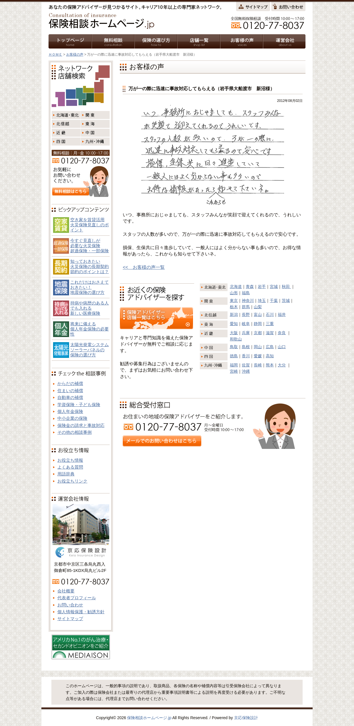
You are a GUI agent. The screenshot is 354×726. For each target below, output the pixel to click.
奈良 (282, 332)
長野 (246, 314)
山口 (282, 346)
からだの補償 (70, 383)
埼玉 (262, 300)
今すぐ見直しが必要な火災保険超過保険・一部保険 (89, 245)
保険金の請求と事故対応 (80, 425)
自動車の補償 (70, 397)
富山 (258, 314)
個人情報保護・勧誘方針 (80, 611)
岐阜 (246, 323)
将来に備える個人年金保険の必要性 (89, 328)
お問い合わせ (70, 604)
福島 (246, 293)
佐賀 (246, 365)
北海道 (236, 286)
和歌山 (236, 339)
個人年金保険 (70, 411)
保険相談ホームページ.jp (149, 717)
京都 (258, 332)
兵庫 (246, 332)
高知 (270, 356)
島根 (246, 346)
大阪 (234, 332)
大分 (282, 365)
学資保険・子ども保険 (78, 404)
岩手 (262, 286)
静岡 (258, 323)
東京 (234, 300)
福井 (282, 314)
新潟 (234, 314)
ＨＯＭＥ (55, 55)
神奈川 (248, 300)
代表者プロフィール (76, 597)
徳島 (234, 356)
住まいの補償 (70, 390)
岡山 (258, 346)
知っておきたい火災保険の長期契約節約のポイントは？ (89, 266)
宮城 (274, 286)
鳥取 (234, 346)
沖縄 (246, 371)
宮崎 (234, 371)
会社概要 (66, 590)
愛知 (234, 323)
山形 (234, 293)
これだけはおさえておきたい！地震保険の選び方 (89, 287)
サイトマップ (70, 618)
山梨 (258, 306)
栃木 (234, 306)
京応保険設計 (246, 717)
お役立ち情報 (70, 460)
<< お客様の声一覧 (144, 267)
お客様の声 (74, 55)
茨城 (286, 300)
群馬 (246, 306)
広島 (270, 346)
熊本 (270, 365)
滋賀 (270, 332)
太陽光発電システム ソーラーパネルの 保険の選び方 (89, 349)
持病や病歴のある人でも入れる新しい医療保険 (89, 308)
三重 (270, 323)
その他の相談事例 (74, 432)
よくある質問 (70, 467)
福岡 (234, 365)
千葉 (274, 300)
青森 (250, 286)
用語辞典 (66, 473)
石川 (270, 314)
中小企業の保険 (72, 418)
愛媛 (258, 356)
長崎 (258, 365)
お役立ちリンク (72, 481)
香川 (246, 356)
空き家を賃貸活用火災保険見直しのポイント (89, 224)
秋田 (286, 286)
